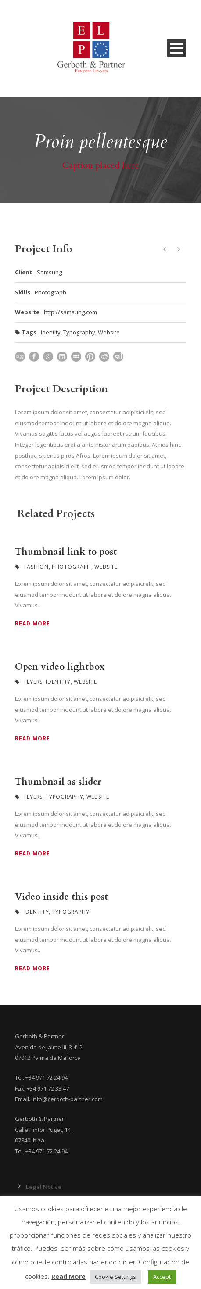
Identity (51, 332)
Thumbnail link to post (66, 552)
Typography (79, 332)
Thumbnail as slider (58, 782)
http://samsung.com (70, 312)
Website (109, 332)
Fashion (36, 567)
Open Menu (176, 48)
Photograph (71, 567)
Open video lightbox (59, 667)
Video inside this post (61, 896)
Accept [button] (162, 1277)
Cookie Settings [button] (115, 1277)
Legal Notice (43, 1187)
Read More (32, 623)
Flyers (33, 682)
